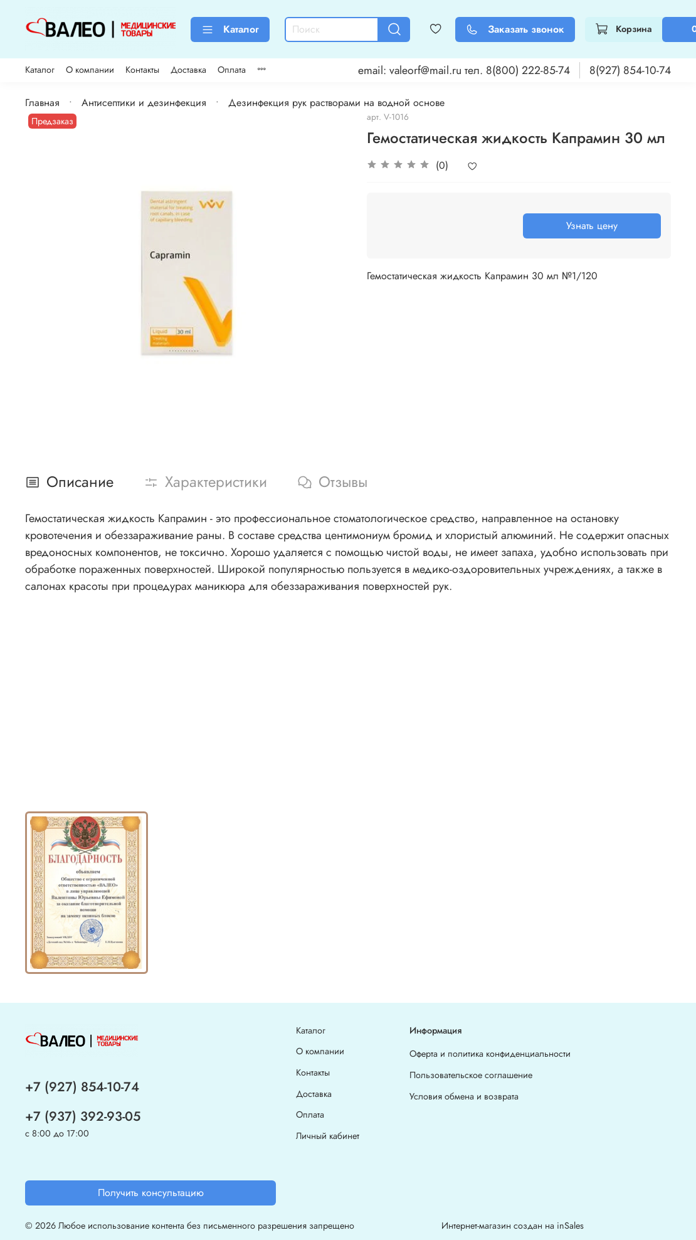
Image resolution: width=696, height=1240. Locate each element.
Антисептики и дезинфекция (144, 102)
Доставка (188, 69)
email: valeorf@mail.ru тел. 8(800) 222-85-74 (464, 70)
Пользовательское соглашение (470, 1075)
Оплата (232, 69)
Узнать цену (592, 225)
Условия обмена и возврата (464, 1096)
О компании (90, 69)
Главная (42, 102)
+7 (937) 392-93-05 (82, 1116)
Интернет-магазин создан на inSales (512, 1225)
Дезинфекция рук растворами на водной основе (336, 102)
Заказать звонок (515, 29)
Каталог (230, 29)
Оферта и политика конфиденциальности (490, 1053)
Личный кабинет (327, 1136)
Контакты (142, 69)
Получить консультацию (151, 1192)
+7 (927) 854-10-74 (82, 1086)
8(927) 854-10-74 (630, 70)
